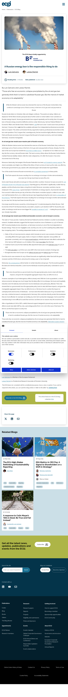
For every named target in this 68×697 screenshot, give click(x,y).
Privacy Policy (53, 679)
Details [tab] (34, 335)
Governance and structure (53, 645)
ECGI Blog (17, 9)
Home (3, 9)
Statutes (47, 648)
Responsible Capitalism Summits (30, 656)
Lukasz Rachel (32, 76)
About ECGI (48, 637)
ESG (52, 406)
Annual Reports (49, 658)
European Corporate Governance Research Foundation (51, 653)
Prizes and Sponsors (29, 632)
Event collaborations (29, 660)
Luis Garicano (13, 76)
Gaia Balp (10, 479)
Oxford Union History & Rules (20, 679)
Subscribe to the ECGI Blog (16, 404)
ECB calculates (12, 255)
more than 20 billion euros (34, 156)
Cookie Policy (31, 688)
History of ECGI (49, 641)
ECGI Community (50, 629)
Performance (60, 491)
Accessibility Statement (49, 688)
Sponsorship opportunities (53, 626)
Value (27, 536)
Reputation (39, 495)
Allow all (55, 365)
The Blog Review (7, 632)
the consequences (14, 269)
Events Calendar (28, 641)
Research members (8, 645)
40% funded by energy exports (53, 167)
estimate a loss (53, 250)
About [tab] (56, 335)
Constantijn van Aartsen (14, 533)
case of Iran (15, 195)
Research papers (28, 619)
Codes (4, 619)
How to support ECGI (51, 619)
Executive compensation (42, 491)
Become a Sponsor (59, 580)
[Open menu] (63, 4)
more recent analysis (31, 245)
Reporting (21, 491)
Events (25, 637)
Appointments (6, 637)
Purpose (21, 536)
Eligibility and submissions (31, 629)
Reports (25, 622)
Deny (12, 365)
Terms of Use (16, 688)
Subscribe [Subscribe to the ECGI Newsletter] (42, 554)
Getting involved (50, 614)
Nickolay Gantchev (45, 479)
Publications (10, 9)
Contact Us (38, 679)
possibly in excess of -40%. (40, 215)
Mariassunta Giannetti (46, 483)
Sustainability (13, 491)
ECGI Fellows (6, 641)
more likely (42, 248)
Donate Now (45, 580)
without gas (47, 258)
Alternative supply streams (56, 328)
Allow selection (33, 365)
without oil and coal (35, 258)
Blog (3, 622)
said (35, 129)
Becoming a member (51, 622)
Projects (25, 626)
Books (4, 626)
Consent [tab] (11, 335)
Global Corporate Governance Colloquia (32, 646)
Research (26, 614)
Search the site (6, 575)
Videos (4, 629)
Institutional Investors (9, 495)
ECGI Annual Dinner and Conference (30, 651)
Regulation (19, 495)
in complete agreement (41, 177)
